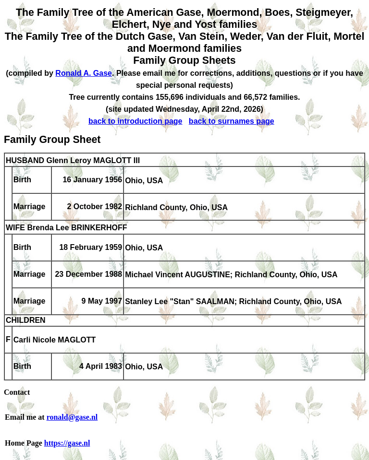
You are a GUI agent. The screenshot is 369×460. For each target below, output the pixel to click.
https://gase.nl (67, 443)
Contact (17, 392)
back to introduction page (135, 121)
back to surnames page (231, 121)
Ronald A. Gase (83, 73)
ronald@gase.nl (72, 417)
